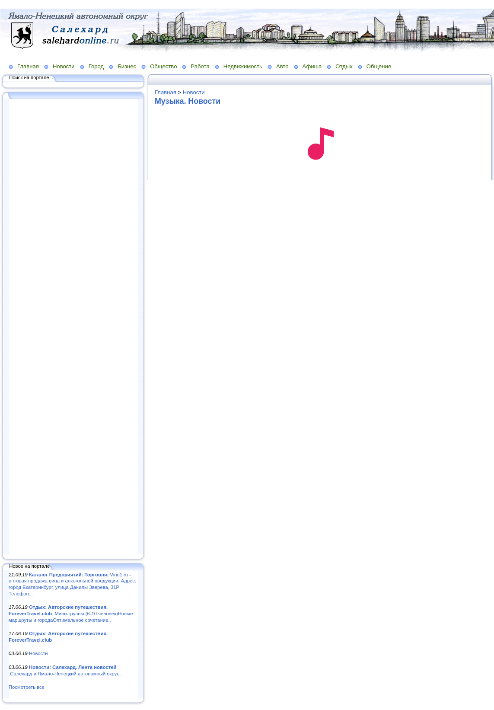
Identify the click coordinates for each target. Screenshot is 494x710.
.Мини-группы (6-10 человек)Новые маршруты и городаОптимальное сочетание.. (71, 613)
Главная (28, 66)
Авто (282, 66)
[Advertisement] (73, 327)
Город (96, 66)
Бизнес (127, 66)
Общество (163, 66)
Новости (64, 66)
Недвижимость (242, 66)
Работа (200, 66)
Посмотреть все (27, 687)
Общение (379, 66)
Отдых (343, 66)
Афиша (312, 66)
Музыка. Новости (187, 101)
